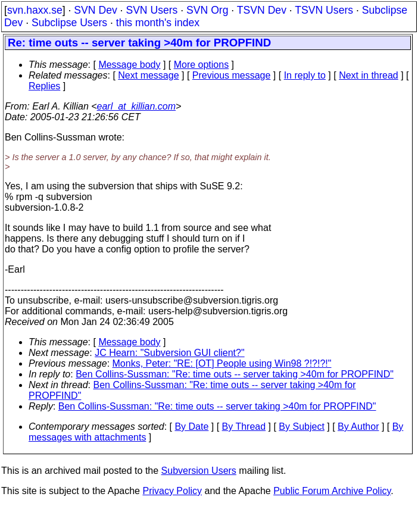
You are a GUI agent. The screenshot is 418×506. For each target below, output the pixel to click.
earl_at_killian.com (136, 106)
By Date (191, 426)
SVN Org (207, 10)
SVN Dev (95, 10)
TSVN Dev (261, 10)
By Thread (244, 426)
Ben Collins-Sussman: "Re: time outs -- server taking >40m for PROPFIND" (235, 374)
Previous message (231, 75)
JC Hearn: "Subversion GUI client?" (169, 353)
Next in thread (368, 75)
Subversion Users (198, 471)
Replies (44, 86)
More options (201, 65)
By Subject (301, 426)
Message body (129, 65)
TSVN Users (324, 10)
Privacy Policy (172, 491)
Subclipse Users (69, 23)
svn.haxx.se (35, 10)
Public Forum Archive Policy (332, 491)
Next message (148, 75)
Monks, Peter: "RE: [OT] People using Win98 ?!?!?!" (222, 363)
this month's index (157, 23)
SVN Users (151, 10)
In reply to (305, 75)
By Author (358, 426)
